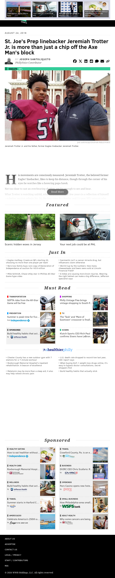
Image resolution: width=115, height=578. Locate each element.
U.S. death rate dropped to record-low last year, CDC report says (82, 358)
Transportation (17, 296)
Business (66, 465)
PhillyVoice (7, 23)
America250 (15, 515)
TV (63, 313)
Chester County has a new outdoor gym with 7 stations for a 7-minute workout (29, 358)
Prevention (15, 313)
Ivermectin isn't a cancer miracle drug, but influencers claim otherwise (80, 261)
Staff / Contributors (16, 560)
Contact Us (11, 549)
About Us (10, 538)
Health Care (15, 465)
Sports (24, 22)
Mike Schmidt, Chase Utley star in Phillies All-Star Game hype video (30, 275)
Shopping (67, 296)
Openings (67, 482)
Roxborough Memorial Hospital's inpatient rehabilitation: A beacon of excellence (27, 364)
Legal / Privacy (13, 554)
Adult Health (68, 515)
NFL (21, 68)
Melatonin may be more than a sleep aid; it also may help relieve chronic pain (29, 372)
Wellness (14, 482)
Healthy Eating (17, 449)
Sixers (65, 330)
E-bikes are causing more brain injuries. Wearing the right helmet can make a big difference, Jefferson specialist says (84, 276)
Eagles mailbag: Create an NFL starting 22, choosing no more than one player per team (27, 261)
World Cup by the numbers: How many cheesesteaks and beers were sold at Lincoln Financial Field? (80, 268)
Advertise (10, 544)
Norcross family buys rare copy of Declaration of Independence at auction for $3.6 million (30, 267)
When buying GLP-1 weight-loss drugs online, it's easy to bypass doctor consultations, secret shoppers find (83, 365)
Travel (65, 449)
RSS (6, 565)
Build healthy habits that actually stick (78, 371)
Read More (57, 191)
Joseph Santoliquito (34, 59)
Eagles (13, 68)
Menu (110, 23)
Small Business (70, 498)
